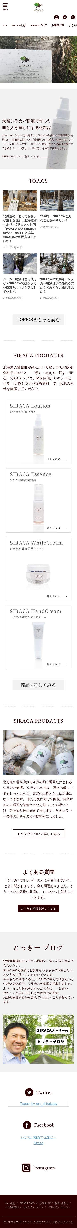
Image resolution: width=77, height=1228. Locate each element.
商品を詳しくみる (38, 685)
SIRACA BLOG (27, 1203)
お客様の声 (58, 25)
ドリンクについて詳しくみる (38, 834)
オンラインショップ (33, 1207)
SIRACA (30, 1222)
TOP (4, 25)
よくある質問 (12, 1207)
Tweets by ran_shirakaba (38, 1103)
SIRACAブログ (38, 25)
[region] (38, 59)
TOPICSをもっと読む (38, 319)
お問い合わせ (61, 1203)
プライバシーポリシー (59, 1207)
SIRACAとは (19, 25)
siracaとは (10, 1203)
